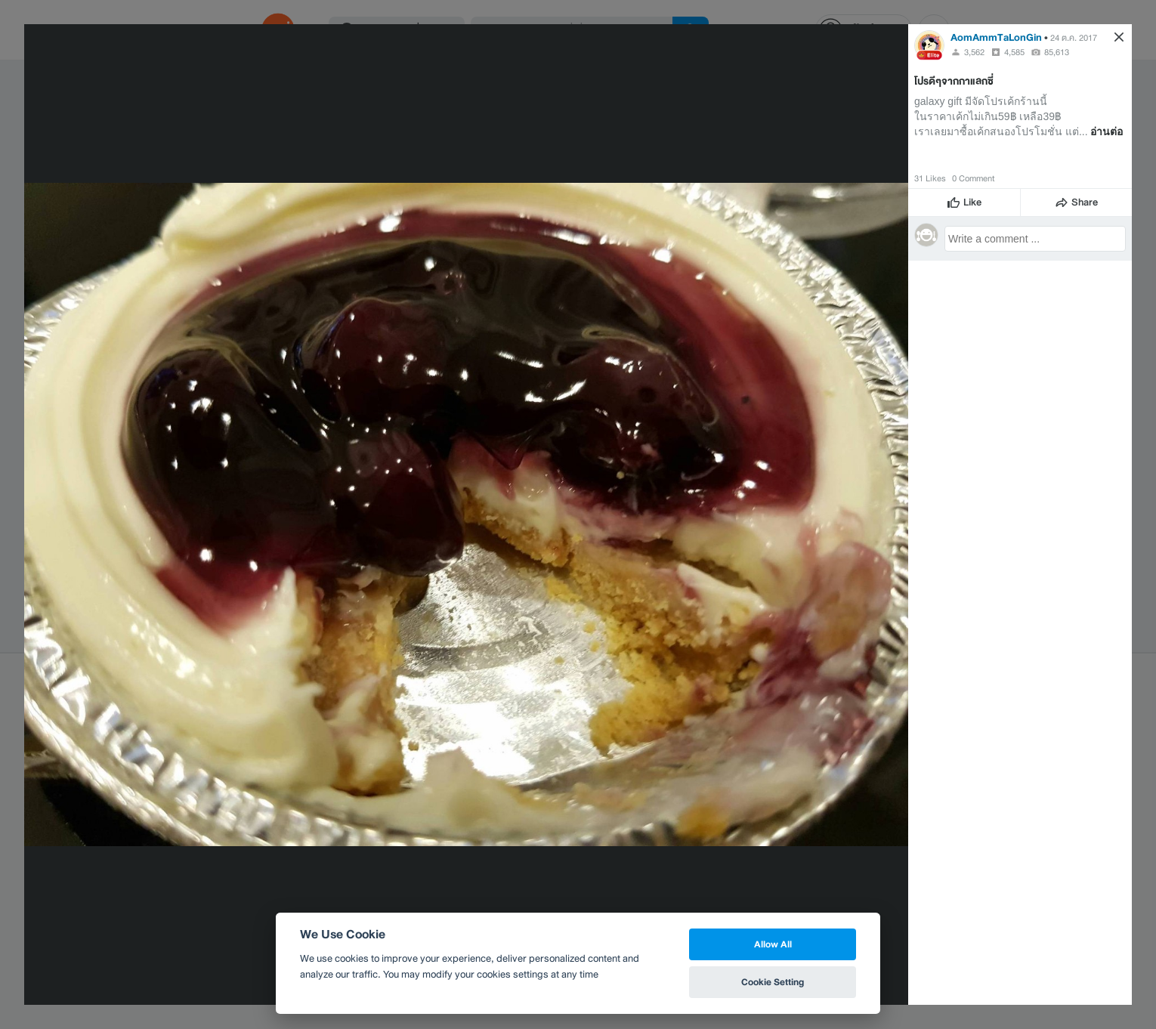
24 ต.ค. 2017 (1073, 38)
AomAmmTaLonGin (996, 37)
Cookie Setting (772, 982)
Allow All (773, 944)
